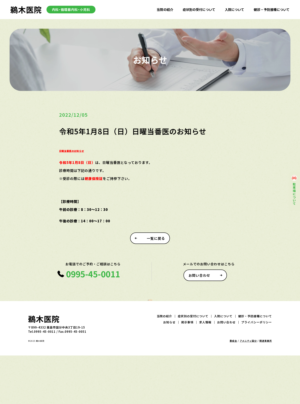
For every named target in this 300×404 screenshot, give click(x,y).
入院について (234, 9)
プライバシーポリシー (256, 371)
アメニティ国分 (248, 389)
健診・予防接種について (271, 9)
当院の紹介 (165, 9)
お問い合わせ (200, 280)
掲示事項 (187, 371)
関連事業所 (265, 389)
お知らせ (169, 371)
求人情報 (205, 371)
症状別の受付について (199, 9)
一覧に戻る (157, 243)
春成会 (233, 389)
